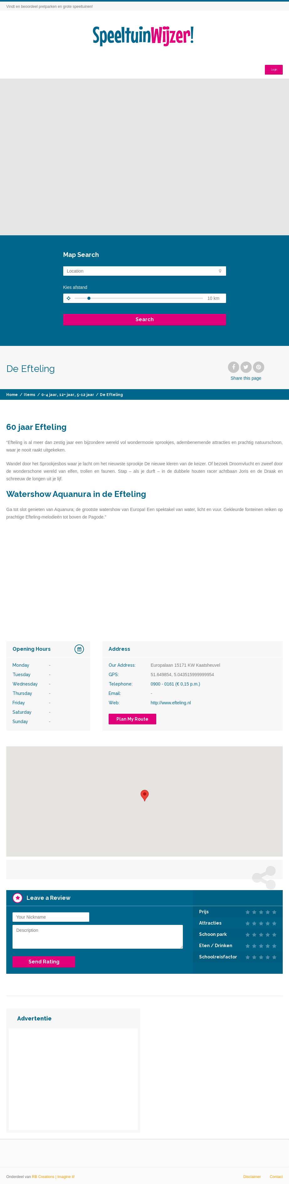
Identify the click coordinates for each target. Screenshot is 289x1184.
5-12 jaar (85, 395)
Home (12, 395)
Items (29, 395)
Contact (276, 1174)
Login (271, 66)
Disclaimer (252, 1174)
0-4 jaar (49, 395)
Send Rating (43, 959)
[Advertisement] (73, 1077)
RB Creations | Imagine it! (53, 1174)
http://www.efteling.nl (171, 702)
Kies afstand (75, 287)
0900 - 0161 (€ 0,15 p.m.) (175, 683)
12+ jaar (66, 395)
